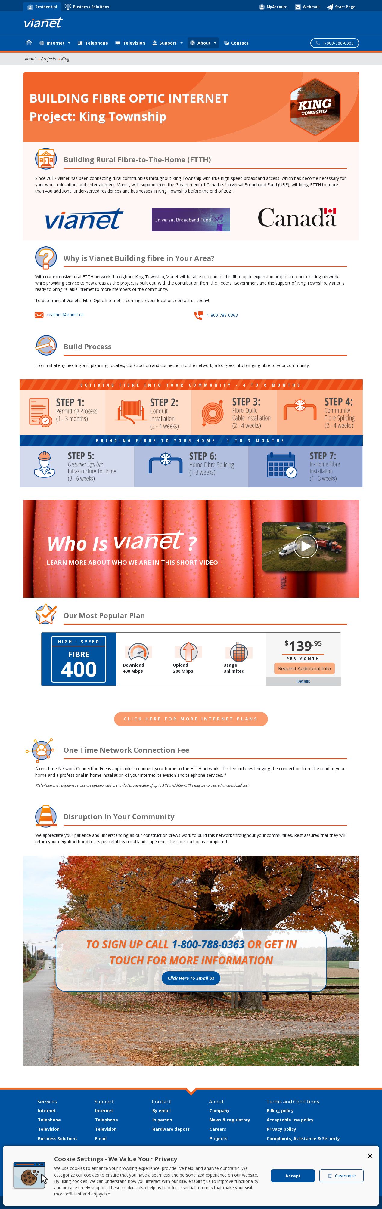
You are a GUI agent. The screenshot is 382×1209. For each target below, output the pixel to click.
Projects (48, 59)
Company (220, 1110)
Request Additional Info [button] (304, 668)
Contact (236, 43)
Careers (218, 1129)
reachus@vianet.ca (65, 314)
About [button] (200, 43)
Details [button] (303, 681)
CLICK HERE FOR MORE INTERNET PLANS (191, 719)
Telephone (93, 43)
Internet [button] (52, 43)
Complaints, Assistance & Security (303, 1138)
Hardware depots (171, 1129)
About (30, 59)
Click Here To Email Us (191, 978)
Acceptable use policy (290, 1120)
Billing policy (280, 1110)
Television (130, 43)
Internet (47, 1110)
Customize (341, 1176)
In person (162, 1120)
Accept (293, 1176)
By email (161, 1110)
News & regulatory (230, 1120)
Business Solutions (57, 1138)
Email (101, 1138)
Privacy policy (281, 1129)
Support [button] (164, 43)
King (65, 59)
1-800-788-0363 (222, 315)
